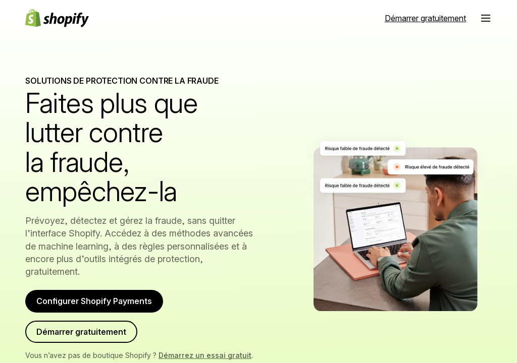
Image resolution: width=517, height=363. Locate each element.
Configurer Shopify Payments (102, 303)
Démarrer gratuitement (88, 340)
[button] (485, 18)
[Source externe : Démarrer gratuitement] (425, 18)
